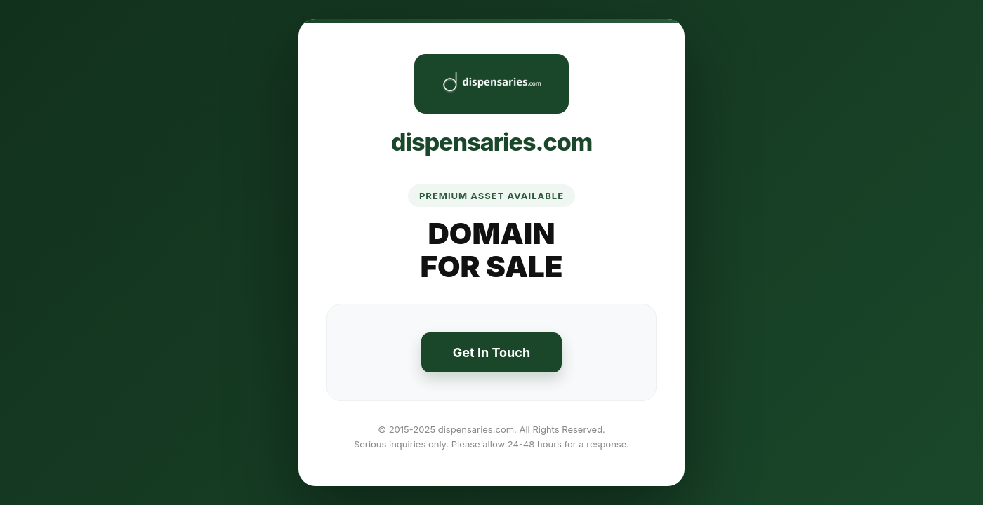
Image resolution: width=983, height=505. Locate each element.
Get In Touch (491, 352)
